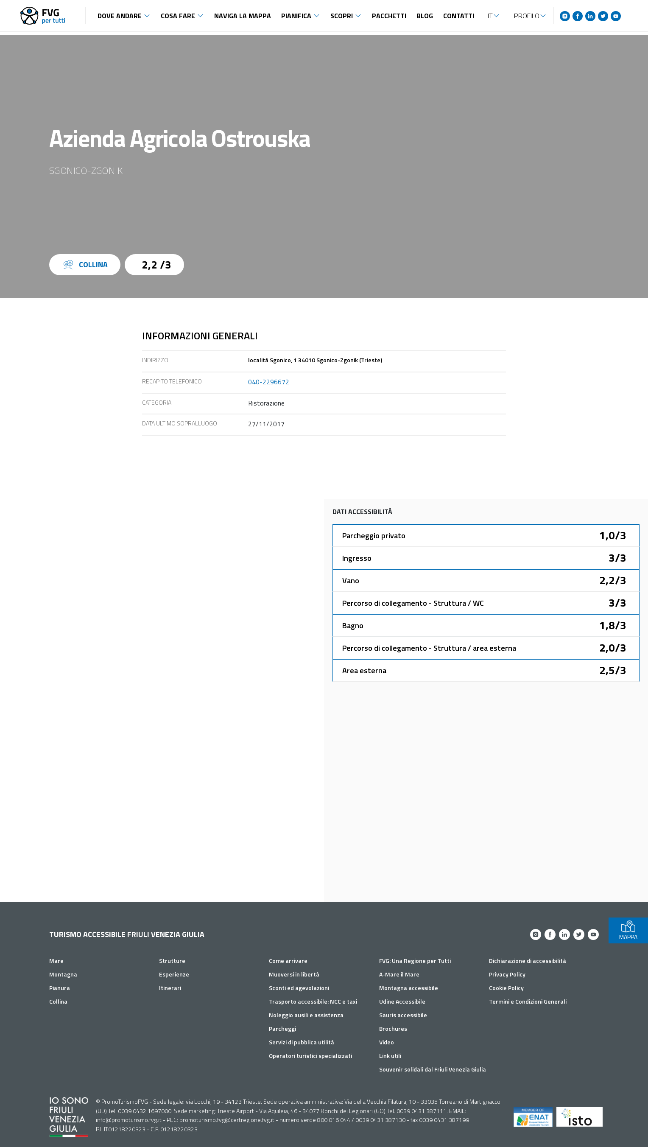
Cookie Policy (506, 987)
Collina (58, 1001)
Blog (424, 16)
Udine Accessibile (402, 1001)
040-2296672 (268, 382)
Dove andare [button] (120, 16)
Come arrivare (288, 960)
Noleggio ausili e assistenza (306, 1014)
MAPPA (628, 930)
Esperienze (174, 974)
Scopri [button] (341, 16)
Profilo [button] (526, 16)
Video (386, 1042)
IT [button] (490, 16)
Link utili (390, 1055)
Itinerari (170, 987)
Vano (350, 580)
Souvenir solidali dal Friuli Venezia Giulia (432, 1069)
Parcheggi (282, 1028)
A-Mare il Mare (399, 974)
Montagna (63, 974)
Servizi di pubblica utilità (301, 1042)
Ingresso (356, 558)
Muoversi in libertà (294, 974)
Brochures (393, 1028)
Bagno (352, 625)
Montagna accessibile (408, 987)
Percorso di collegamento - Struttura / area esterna (429, 648)
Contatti (458, 16)
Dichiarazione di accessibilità (527, 960)
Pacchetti (389, 16)
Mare (56, 960)
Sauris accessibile (403, 1014)
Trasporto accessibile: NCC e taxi (313, 1001)
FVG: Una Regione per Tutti (415, 960)
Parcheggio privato (373, 535)
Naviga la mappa (242, 16)
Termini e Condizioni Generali (528, 1001)
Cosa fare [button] (178, 16)
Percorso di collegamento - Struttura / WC (413, 603)
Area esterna (364, 670)
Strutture (172, 960)
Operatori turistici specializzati (310, 1055)
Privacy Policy (507, 974)
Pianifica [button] (296, 16)
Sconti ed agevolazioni (299, 987)
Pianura (59, 987)
